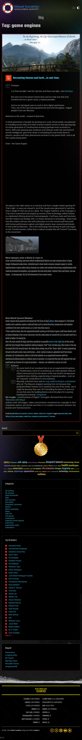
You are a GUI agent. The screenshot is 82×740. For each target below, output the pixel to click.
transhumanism (43, 416)
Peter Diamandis (11, 495)
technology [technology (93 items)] (63, 471)
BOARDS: (44, 709)
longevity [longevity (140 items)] (66, 468)
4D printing (9, 493)
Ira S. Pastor (13, 630)
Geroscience (10, 652)
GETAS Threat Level (41, 691)
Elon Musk (9, 502)
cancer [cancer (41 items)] (18, 466)
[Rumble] (70, 730)
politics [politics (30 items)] (5, 471)
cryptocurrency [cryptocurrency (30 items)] (24, 466)
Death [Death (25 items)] (32, 466)
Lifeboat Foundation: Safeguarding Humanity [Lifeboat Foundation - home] (35, 8)
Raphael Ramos (15, 603)
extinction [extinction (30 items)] (45, 466)
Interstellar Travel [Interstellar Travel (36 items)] (28, 469)
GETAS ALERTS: (46, 702)
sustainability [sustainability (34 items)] (54, 472)
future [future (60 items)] (50, 466)
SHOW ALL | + (8, 635)
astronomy (9, 523)
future (13, 416)
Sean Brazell (13, 609)
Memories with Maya (15, 400)
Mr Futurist (9, 658)
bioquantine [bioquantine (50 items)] (41, 462)
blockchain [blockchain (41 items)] (7, 466)
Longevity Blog (11, 655)
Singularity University (13, 504)
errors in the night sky (56, 342)
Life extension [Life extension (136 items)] (48, 468)
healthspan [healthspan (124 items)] (74, 465)
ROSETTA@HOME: (27, 719)
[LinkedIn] (61, 730)
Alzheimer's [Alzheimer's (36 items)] (14, 462)
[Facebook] (52, 730)
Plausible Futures (12, 664)
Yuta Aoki (12, 591)
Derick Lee (13, 594)
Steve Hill (12, 612)
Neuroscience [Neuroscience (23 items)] (76, 469)
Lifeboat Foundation (15, 730)
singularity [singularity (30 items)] (44, 471)
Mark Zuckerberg (11, 509)
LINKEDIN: (27, 702)
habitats (35, 413)
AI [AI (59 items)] (10, 462)
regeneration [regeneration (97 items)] (29, 471)
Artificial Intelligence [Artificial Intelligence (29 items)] (33, 462)
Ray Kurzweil (10, 500)
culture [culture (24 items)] (29, 466)
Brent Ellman (13, 615)
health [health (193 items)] (65, 465)
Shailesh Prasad (15, 561)
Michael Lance (14, 621)
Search (77, 433)
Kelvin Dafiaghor (15, 570)
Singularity (41, 394)
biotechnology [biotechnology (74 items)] (68, 462)
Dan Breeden (13, 558)
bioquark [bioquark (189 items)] (50, 462)
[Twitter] (56, 730)
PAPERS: (44, 719)
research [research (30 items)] (37, 471)
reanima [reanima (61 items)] (10, 471)
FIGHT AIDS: (29, 712)
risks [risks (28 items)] (40, 471)
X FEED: (28, 705)
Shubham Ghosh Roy (17, 552)
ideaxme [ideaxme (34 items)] (10, 469)
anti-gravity (9, 516)
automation (9, 527)
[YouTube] (65, 730)
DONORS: (33, 709)
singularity (50, 413)
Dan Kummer (14, 579)
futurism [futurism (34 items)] (55, 466)
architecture (9, 518)
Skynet (7, 507)
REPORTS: (45, 712)
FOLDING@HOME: (27, 715)
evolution (24, 413)
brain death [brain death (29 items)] (13, 466)
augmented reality (62, 413)
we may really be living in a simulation (59, 381)
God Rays (68, 91)
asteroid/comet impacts (14, 521)
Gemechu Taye (14, 567)
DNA (7, 498)
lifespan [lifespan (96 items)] (58, 468)
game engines (19, 416)
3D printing (9, 491)
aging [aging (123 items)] (6, 462)
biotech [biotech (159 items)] (59, 462)
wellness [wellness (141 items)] (41, 474)
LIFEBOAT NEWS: (47, 699)
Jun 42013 (8, 78)
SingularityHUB (11, 666)
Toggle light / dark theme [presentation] (78, 7)
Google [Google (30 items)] (59, 466)
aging (7, 511)
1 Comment (52, 416)
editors (51, 321)
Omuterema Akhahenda (18, 582)
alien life (8, 514)
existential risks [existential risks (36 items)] (38, 466)
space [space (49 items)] (49, 471)
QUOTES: (44, 722)
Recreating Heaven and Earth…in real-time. (36, 78)
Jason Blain (13, 624)
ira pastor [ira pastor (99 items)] (37, 468)
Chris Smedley (14, 633)
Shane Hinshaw (15, 600)
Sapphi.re (36, 730)
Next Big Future (11, 661)
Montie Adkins (14, 627)
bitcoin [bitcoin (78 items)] (76, 462)
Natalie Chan (14, 606)
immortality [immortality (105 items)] (18, 468)
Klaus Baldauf (14, 585)
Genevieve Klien (15, 546)
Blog (41, 18)
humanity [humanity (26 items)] (6, 469)
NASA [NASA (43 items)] (72, 469)
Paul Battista (14, 564)
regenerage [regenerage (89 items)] (18, 471)
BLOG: (44, 705)
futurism (30, 413)
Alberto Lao (13, 597)
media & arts (42, 413)
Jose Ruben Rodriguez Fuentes (21, 576)
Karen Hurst (13, 573)
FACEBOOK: (27, 699)
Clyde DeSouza (15, 413)
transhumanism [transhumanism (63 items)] (74, 471)
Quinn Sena (13, 555)
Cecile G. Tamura (15, 588)
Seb (10, 618)
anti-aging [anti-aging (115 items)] (22, 462)
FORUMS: (35, 722)
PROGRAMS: (45, 715)
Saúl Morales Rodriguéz (18, 549)
